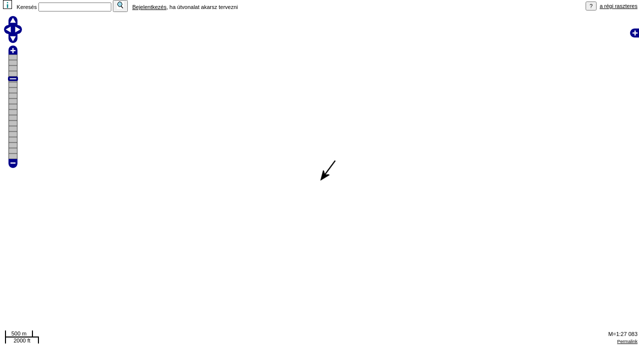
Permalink (627, 341)
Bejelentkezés (149, 7)
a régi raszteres (619, 6)
